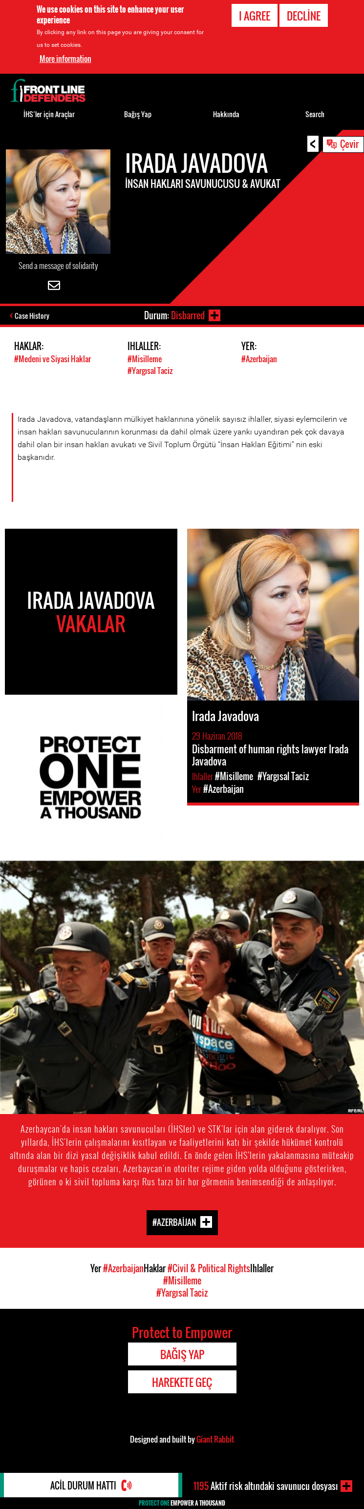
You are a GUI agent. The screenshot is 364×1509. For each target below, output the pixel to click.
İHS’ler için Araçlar (49, 114)
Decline (304, 15)
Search (314, 114)
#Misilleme (145, 359)
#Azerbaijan (259, 359)
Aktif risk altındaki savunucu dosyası (265, 1486)
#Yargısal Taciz (150, 370)
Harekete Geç (182, 1382)
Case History (32, 315)
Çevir (349, 143)
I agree (254, 15)
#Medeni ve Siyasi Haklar (52, 359)
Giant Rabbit (215, 1439)
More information (65, 58)
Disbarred (188, 315)
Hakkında (226, 114)
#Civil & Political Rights (209, 1268)
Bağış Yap (137, 114)
